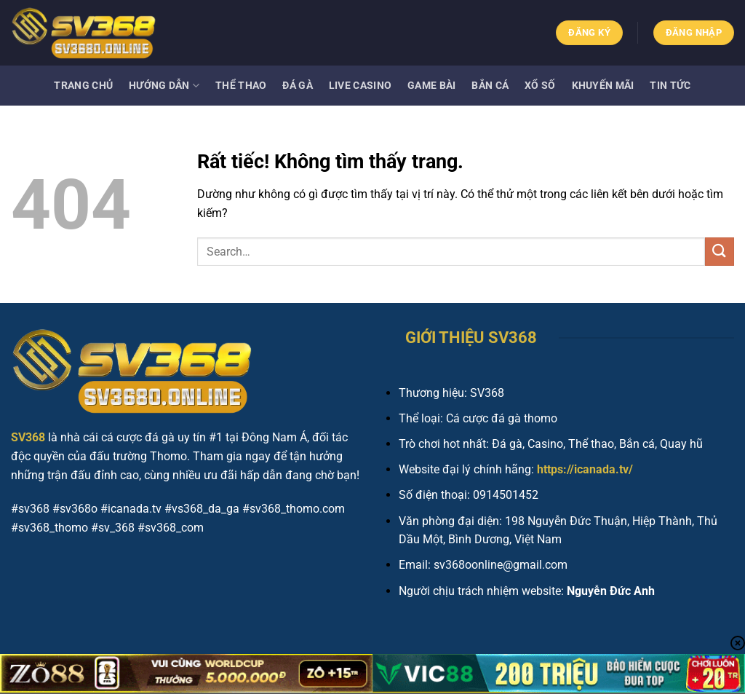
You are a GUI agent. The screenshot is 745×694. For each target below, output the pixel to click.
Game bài (431, 85)
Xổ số (540, 85)
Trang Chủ (83, 85)
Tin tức (670, 85)
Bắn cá (490, 85)
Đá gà (297, 85)
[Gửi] (719, 251)
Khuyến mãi (603, 85)
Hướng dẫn (164, 85)
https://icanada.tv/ (585, 469)
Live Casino (360, 85)
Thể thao (240, 85)
